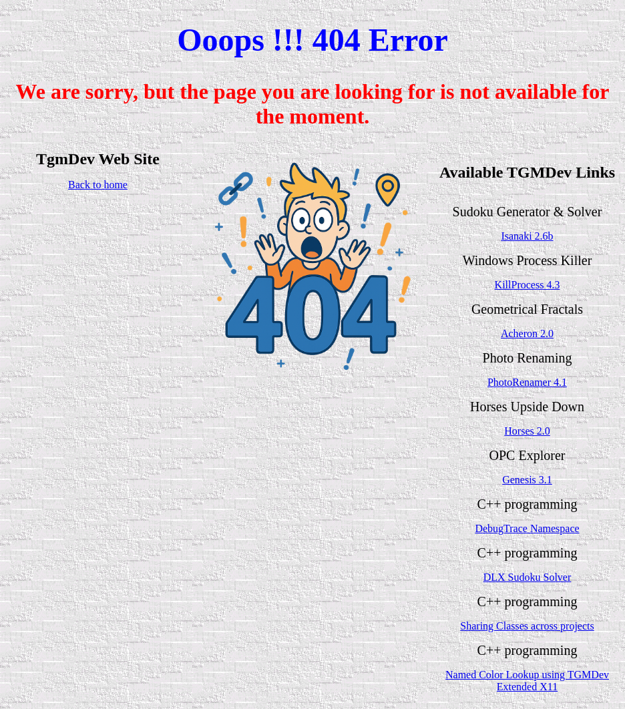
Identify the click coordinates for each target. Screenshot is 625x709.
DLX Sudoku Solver (527, 577)
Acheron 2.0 (527, 333)
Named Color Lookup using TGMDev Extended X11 (527, 680)
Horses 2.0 (527, 431)
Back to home (98, 184)
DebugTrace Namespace (527, 528)
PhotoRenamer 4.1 (527, 382)
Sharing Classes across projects (527, 626)
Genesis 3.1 (527, 479)
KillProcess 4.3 (527, 284)
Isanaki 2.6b (527, 236)
